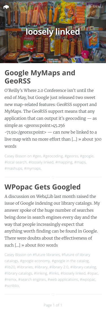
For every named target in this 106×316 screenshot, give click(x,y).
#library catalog (83, 266)
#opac (92, 273)
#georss (71, 155)
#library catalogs (18, 273)
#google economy (35, 260)
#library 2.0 (59, 266)
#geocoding (53, 155)
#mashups (13, 168)
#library (40, 266)
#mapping (63, 162)
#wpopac (88, 279)
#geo (37, 155)
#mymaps (32, 168)
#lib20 (10, 266)
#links (54, 273)
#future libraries (46, 254)
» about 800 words (39, 245)
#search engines (32, 279)
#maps (80, 162)
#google (87, 155)
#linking (40, 273)
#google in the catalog (70, 260)
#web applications (63, 279)
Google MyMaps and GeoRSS (40, 77)
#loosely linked (41, 162)
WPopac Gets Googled (43, 187)
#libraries (25, 266)
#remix (10, 279)
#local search (16, 162)
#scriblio (12, 285)
